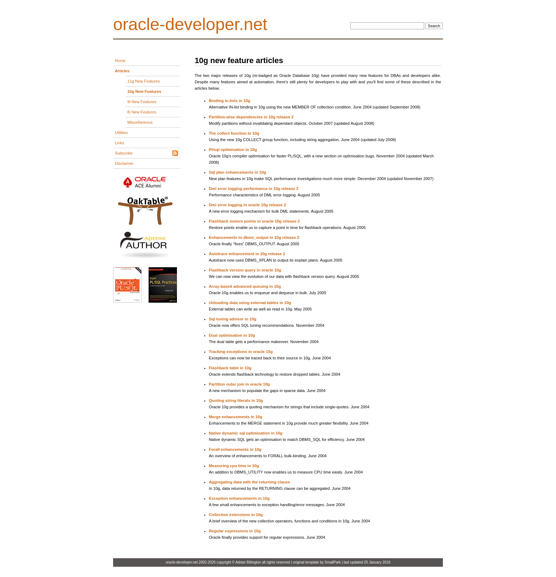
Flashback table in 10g (230, 368)
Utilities (121, 132)
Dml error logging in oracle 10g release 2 (247, 205)
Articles (122, 71)
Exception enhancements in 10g (239, 498)
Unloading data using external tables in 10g (250, 303)
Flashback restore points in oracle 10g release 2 (254, 221)
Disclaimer (124, 163)
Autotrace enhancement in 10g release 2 (247, 254)
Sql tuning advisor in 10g (232, 319)
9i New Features (141, 102)
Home (120, 60)
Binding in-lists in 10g (229, 101)
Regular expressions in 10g (235, 531)
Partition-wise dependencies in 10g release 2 (251, 117)
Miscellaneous (139, 122)
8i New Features (141, 112)
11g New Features (143, 81)
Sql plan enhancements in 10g (237, 172)
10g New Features (144, 91)
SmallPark (333, 562)
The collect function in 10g (234, 133)
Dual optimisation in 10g (232, 335)
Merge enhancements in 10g (235, 417)
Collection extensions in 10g (236, 514)
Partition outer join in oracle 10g (239, 384)
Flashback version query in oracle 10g (245, 270)
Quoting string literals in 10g (236, 400)
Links (119, 143)
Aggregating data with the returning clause (249, 482)
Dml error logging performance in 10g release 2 (254, 188)
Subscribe (124, 153)
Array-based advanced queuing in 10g (245, 286)
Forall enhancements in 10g (235, 449)
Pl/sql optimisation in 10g (233, 149)
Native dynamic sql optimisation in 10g (246, 433)
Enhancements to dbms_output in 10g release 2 (254, 237)
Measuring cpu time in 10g (234, 466)
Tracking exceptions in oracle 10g (241, 351)
